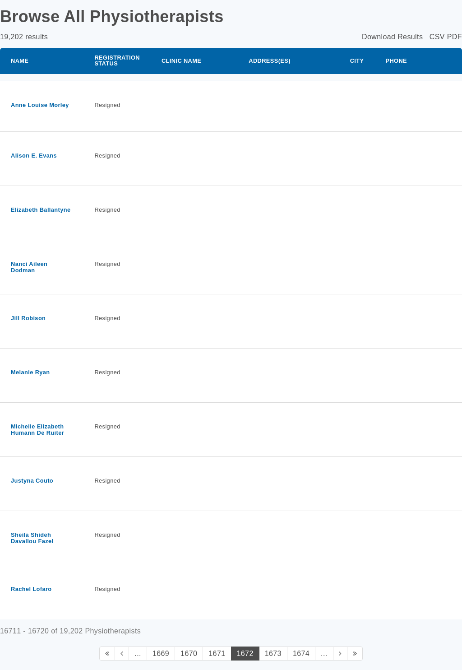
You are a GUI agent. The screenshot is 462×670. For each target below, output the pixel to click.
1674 (301, 653)
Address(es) (270, 60)
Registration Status (117, 60)
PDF (454, 37)
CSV (437, 37)
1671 (216, 653)
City (357, 60)
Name (19, 60)
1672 (245, 653)
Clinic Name (181, 60)
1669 (160, 653)
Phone (396, 60)
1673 (273, 653)
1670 (188, 653)
